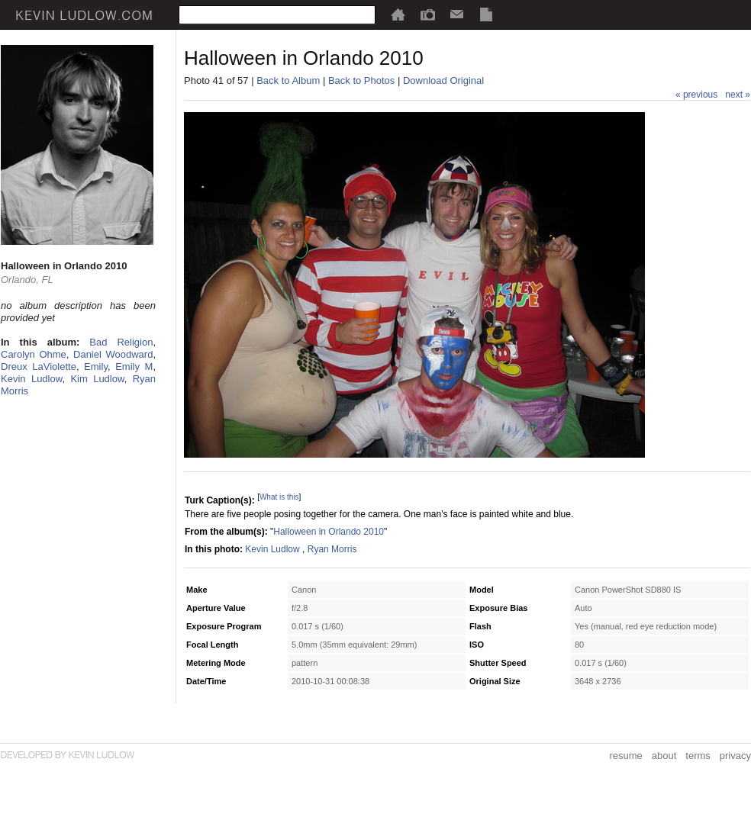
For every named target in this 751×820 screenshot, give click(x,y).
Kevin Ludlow (31, 378)
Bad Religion (121, 342)
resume (625, 755)
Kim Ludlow (97, 378)
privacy (735, 755)
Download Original (443, 80)
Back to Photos (361, 80)
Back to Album (288, 80)
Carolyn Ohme (33, 354)
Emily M (134, 366)
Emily (96, 366)
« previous (696, 94)
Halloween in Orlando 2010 (328, 531)
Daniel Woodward (113, 354)
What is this (279, 497)
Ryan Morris (332, 549)
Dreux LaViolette (38, 366)
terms (698, 755)
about (664, 755)
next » (737, 94)
